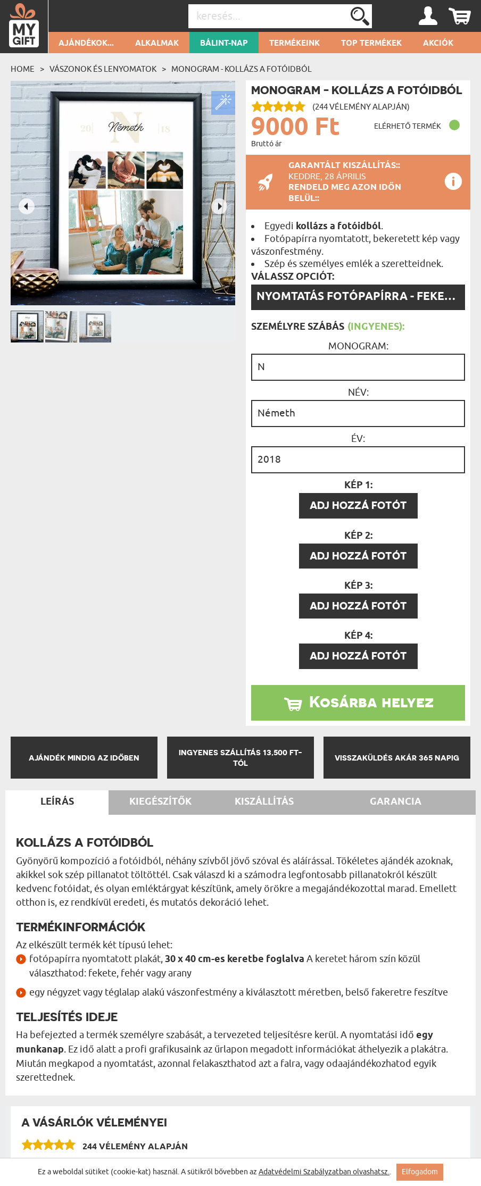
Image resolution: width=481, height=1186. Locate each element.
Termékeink (294, 43)
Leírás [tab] (57, 802)
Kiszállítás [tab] (264, 802)
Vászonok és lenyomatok (102, 69)
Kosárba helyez (371, 701)
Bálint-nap (224, 43)
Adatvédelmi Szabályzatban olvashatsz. (324, 1171)
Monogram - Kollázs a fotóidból (241, 69)
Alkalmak (157, 43)
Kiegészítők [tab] (160, 802)
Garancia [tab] (395, 802)
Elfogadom (420, 1171)
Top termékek (371, 43)
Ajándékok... (86, 43)
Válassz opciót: (292, 277)
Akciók (438, 43)
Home (23, 69)
